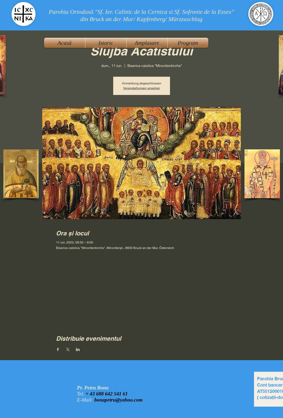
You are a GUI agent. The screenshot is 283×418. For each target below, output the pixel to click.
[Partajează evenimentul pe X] (68, 349)
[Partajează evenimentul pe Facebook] (58, 349)
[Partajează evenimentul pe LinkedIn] (78, 349)
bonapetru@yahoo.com (118, 400)
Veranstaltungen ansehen (141, 88)
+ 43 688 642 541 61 (107, 393)
